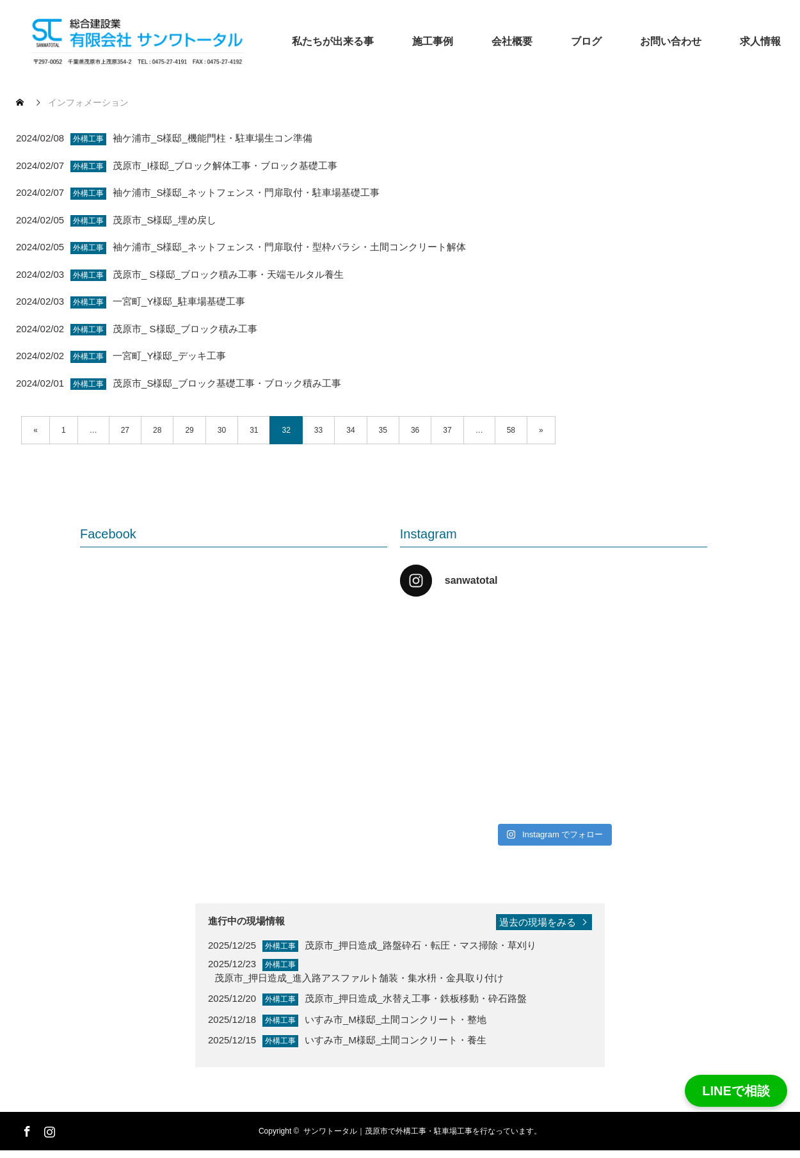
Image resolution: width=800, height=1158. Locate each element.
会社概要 (512, 41)
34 (350, 430)
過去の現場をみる (537, 922)
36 (415, 430)
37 (447, 430)
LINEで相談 (736, 1091)
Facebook (25, 1129)
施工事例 (432, 41)
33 (318, 430)
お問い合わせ (670, 41)
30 (222, 430)
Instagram (48, 1129)
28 (157, 430)
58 (511, 430)
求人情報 (760, 41)
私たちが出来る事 (333, 41)
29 (189, 430)
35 (383, 430)
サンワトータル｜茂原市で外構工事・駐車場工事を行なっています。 (422, 1131)
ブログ (586, 41)
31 (254, 430)
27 (125, 430)
